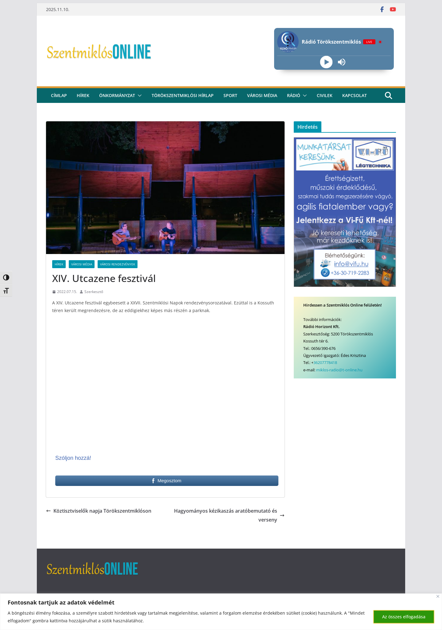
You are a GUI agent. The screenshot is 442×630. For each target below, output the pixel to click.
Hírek (83, 95)
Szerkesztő (93, 291)
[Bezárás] (437, 596)
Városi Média (81, 264)
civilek (324, 95)
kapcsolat (354, 95)
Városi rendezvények (117, 264)
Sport (230, 95)
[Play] (326, 62)
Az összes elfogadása (403, 617)
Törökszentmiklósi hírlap (183, 95)
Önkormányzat (117, 95)
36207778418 (325, 362)
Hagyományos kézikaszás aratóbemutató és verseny (229, 515)
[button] (138, 95)
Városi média (262, 95)
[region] (221, 611)
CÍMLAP (59, 95)
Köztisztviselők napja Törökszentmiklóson (98, 510)
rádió (293, 95)
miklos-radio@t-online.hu (339, 370)
